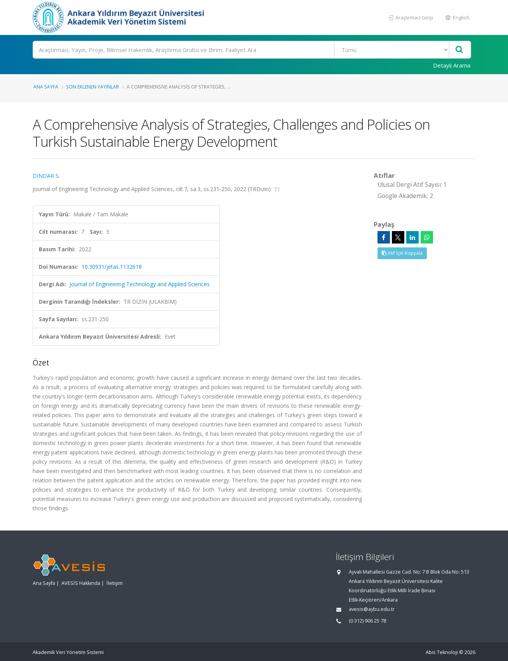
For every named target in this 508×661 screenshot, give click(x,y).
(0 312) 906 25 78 (367, 621)
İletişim (114, 583)
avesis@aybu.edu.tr (372, 609)
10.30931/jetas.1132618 (112, 266)
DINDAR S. (46, 175)
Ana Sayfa (45, 86)
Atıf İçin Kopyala (402, 253)
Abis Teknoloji (442, 652)
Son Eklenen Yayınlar (92, 86)
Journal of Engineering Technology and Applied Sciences (140, 284)
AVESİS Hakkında (80, 583)
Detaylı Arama (451, 65)
